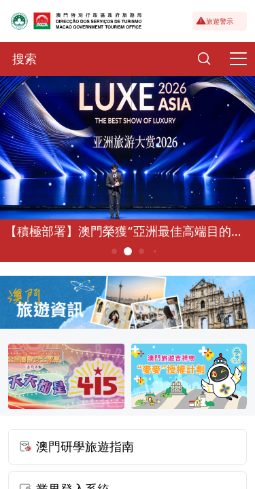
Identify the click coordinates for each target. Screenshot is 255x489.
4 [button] (154, 251)
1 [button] (114, 251)
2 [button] (127, 251)
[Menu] (238, 59)
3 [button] (141, 251)
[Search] (204, 59)
